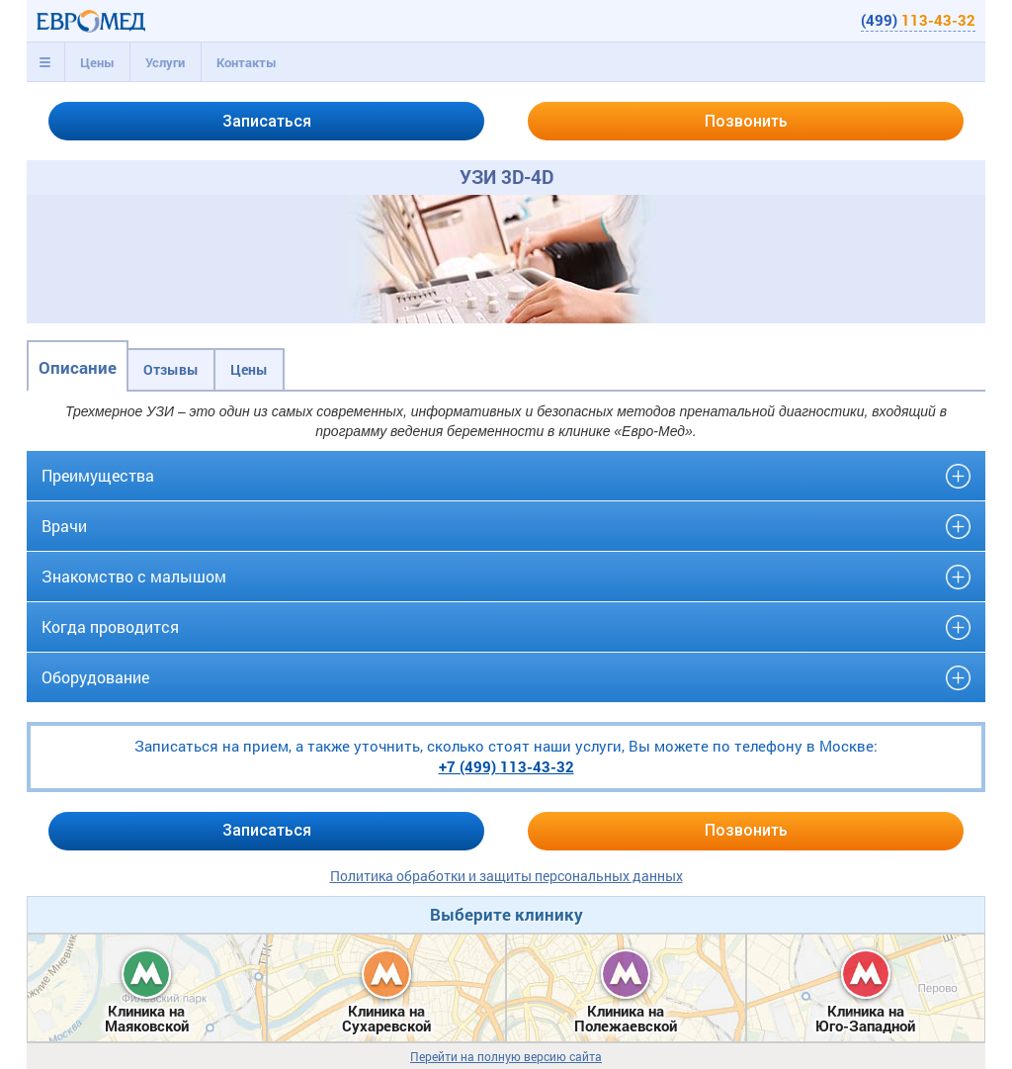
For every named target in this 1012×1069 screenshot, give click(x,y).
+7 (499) (506, 766)
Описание (78, 367)
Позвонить (746, 121)
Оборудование (95, 677)
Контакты (246, 62)
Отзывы (171, 369)
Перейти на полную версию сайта (506, 1056)
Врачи (64, 525)
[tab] (45, 62)
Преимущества (98, 475)
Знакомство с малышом (134, 576)
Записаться (266, 121)
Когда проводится (110, 626)
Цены (97, 62)
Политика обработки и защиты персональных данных (506, 875)
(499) (918, 20)
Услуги (165, 62)
